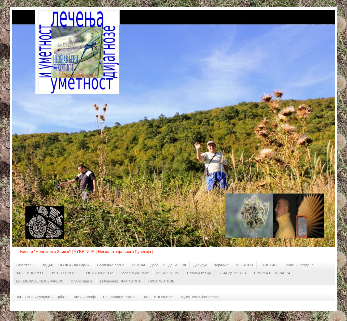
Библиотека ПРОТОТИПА (120, 281)
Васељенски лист (134, 273)
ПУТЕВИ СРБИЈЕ (64, 273)
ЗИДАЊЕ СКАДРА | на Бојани (66, 265)
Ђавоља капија (198, 273)
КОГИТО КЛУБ (167, 273)
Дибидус (200, 265)
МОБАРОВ (244, 265)
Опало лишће (82, 281)
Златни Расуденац (301, 265)
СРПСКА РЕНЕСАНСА (272, 273)
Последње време (111, 265)
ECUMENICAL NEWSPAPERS (39, 281)
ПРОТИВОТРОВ (161, 281)
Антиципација (85, 297)
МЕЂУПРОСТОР (99, 273)
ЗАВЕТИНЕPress (29, 273)
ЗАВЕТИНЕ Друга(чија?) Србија (41, 297)
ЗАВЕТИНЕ (269, 265)
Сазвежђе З (25, 265)
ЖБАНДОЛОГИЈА (232, 273)
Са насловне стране (119, 297)
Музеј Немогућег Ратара (200, 297)
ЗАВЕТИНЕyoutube (158, 297)
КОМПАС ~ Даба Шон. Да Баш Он (159, 265)
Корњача (221, 265)
